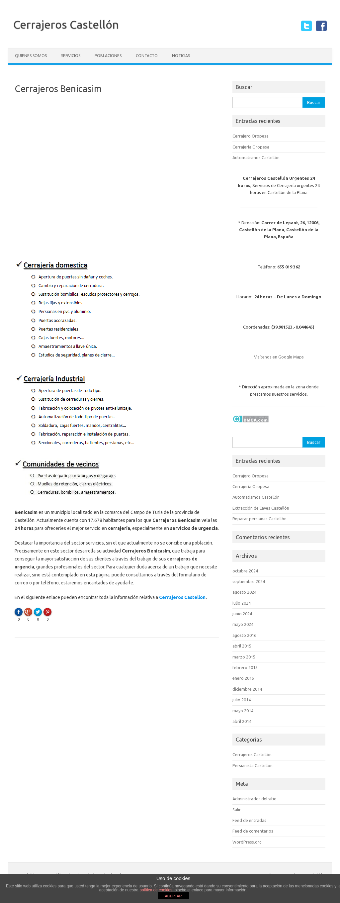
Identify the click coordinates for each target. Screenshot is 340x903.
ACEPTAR (173, 896)
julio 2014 (241, 699)
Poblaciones (108, 55)
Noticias (181, 55)
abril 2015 (241, 646)
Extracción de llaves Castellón (260, 508)
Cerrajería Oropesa (250, 147)
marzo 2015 (243, 656)
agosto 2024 (244, 592)
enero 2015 (243, 678)
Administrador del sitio (254, 798)
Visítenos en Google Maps (279, 356)
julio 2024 (241, 603)
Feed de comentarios (252, 831)
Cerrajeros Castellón (66, 24)
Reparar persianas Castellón (259, 518)
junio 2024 (242, 613)
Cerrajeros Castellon (182, 597)
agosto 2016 (244, 635)
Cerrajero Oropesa (250, 136)
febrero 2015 (245, 667)
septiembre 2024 (248, 581)
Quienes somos (31, 55)
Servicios (70, 55)
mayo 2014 (242, 710)
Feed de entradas (249, 820)
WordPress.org (247, 842)
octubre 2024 (245, 570)
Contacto (147, 55)
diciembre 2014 (247, 689)
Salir (236, 809)
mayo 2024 (242, 624)
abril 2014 (241, 721)
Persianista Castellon (252, 765)
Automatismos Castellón (256, 157)
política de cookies (155, 890)
